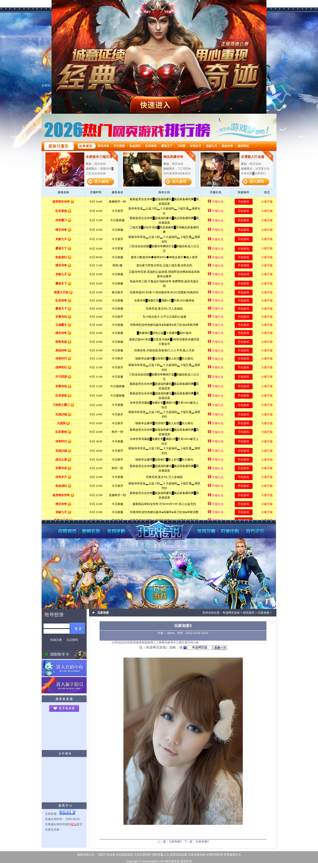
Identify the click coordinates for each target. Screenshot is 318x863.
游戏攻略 (197, 528)
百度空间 (187, 642)
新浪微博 (136, 642)
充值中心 (224, 528)
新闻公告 (82, 528)
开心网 (177, 642)
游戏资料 (110, 528)
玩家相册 (263, 612)
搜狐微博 (147, 642)
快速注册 (56, 640)
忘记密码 (72, 640)
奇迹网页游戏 (154, 529)
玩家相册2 (175, 841)
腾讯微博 (167, 642)
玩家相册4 (202, 841)
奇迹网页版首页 (55, 528)
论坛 (74, 824)
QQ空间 (125, 642)
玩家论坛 (252, 528)
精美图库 (248, 612)
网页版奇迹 (172, 861)
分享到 (115, 642)
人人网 (157, 642)
